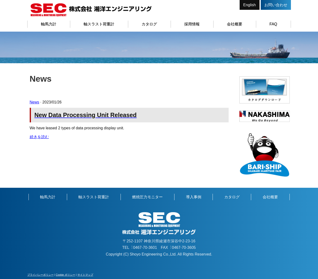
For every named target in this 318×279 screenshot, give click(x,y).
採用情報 (192, 24)
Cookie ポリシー (65, 274)
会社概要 (234, 24)
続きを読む (39, 137)
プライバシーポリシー (40, 274)
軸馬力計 (48, 24)
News (34, 102)
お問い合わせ (275, 5)
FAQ (273, 24)
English (249, 5)
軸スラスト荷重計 (99, 24)
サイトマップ (85, 274)
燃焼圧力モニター (147, 197)
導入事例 (193, 197)
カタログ (149, 24)
